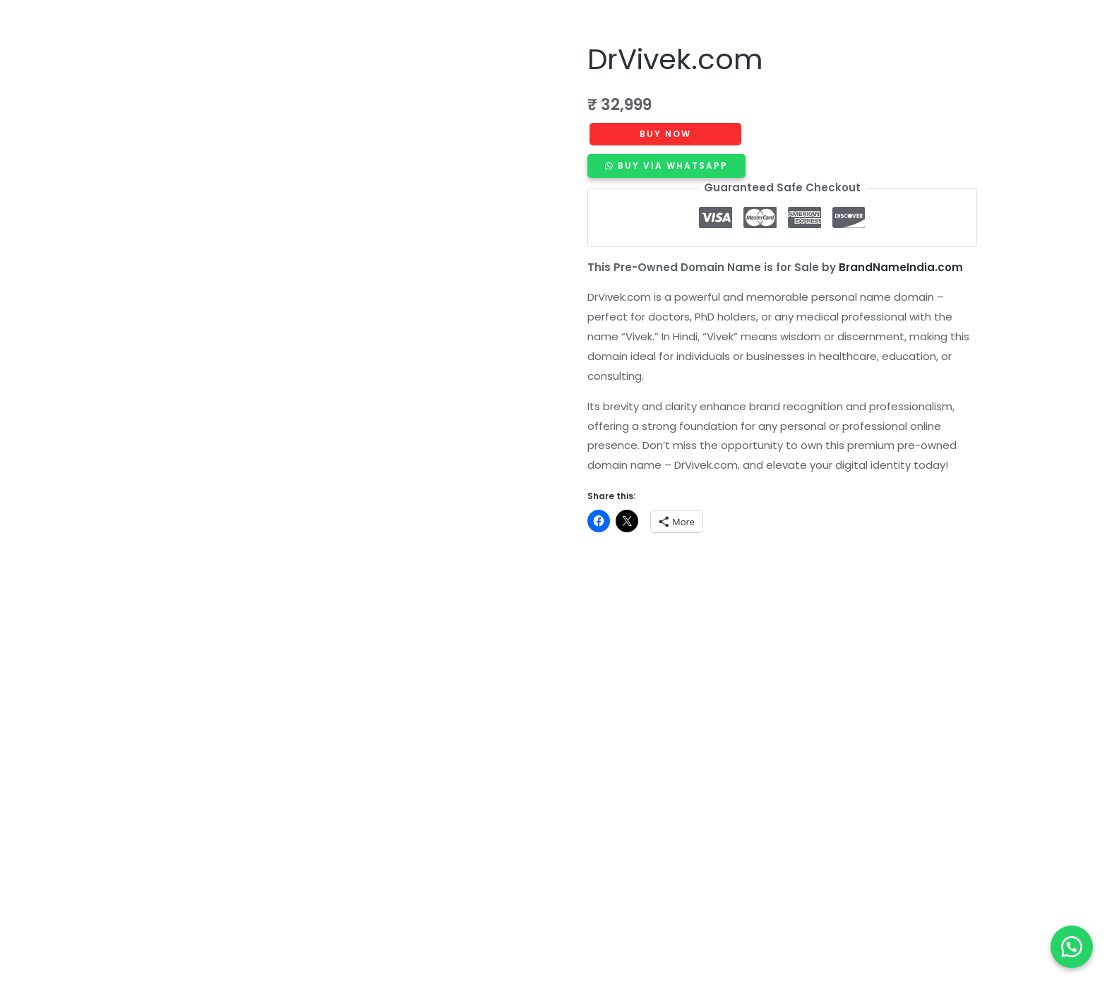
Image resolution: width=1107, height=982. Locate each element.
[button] (1072, 947)
